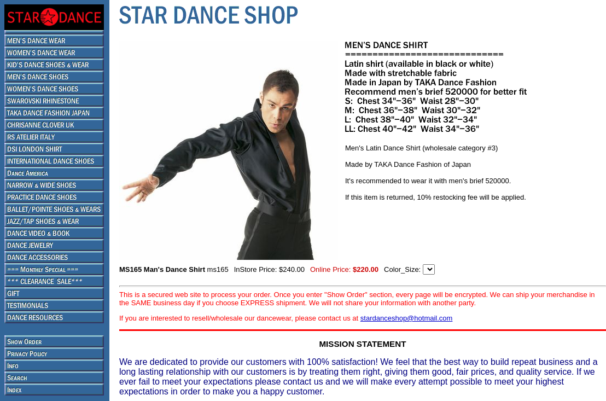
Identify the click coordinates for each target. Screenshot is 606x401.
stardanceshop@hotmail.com (406, 318)
